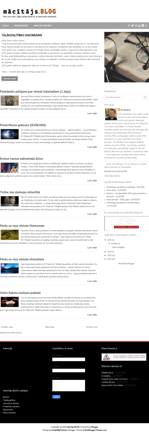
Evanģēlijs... (107, 376)
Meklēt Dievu (107, 372)
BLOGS (6, 397)
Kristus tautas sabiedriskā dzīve (21, 159)
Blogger (131, 263)
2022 (109, 259)
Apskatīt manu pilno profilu (115, 171)
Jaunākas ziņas (7, 327)
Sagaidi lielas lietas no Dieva (114, 379)
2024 (109, 251)
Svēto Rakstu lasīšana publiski (20, 293)
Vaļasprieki (8, 409)
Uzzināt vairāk (9, 78)
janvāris (114, 243)
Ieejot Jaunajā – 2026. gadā (118, 199)
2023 (109, 255)
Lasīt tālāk (92, 113)
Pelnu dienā (111, 190)
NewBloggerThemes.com (96, 430)
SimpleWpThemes (59, 430)
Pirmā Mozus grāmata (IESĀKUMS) (23, 125)
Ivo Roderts (126, 110)
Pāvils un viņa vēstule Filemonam (22, 226)
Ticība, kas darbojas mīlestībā (20, 192)
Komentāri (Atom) (14, 332)
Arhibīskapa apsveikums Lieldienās (121, 187)
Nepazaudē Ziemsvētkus (112, 385)
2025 (109, 240)
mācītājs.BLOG (73, 427)
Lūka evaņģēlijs (118, 247)
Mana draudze (21, 25)
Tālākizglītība (9, 400)
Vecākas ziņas (92, 327)
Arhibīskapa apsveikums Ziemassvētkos (123, 202)
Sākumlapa (49, 327)
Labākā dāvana (108, 382)
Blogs (6, 25)
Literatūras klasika (11, 403)
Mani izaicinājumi (43, 25)
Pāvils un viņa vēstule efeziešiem (22, 259)
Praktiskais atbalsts (11, 406)
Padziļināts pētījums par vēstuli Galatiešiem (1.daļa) (35, 92)
